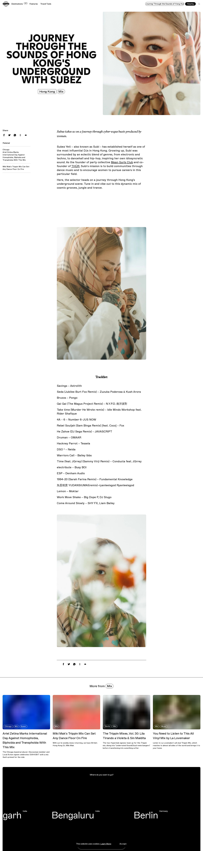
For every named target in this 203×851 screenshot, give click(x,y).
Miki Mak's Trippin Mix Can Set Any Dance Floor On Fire (16, 168)
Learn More (105, 844)
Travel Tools (45, 4)
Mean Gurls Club (122, 162)
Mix (61, 91)
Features (33, 4)
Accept (122, 844)
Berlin (107, 726)
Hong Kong (47, 91)
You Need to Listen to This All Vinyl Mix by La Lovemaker (173, 736)
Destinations (19, 4)
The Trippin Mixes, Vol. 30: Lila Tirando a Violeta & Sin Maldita (124, 736)
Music (163, 726)
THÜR (75, 166)
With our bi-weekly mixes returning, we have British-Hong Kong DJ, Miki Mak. (75, 744)
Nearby (190, 4)
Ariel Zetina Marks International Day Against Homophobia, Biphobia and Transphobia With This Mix (14, 156)
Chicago (8, 726)
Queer (23, 726)
